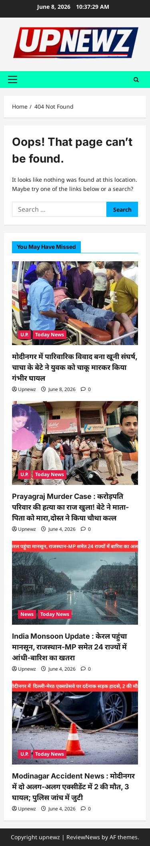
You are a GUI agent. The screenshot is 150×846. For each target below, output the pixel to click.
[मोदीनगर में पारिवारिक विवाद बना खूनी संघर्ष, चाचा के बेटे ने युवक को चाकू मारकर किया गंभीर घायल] (75, 303)
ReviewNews (83, 837)
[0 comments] (86, 389)
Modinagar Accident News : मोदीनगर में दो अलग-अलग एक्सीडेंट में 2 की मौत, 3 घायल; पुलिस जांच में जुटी (73, 787)
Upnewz (27, 389)
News (27, 614)
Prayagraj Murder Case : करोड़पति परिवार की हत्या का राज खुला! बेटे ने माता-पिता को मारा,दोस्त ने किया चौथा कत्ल (70, 507)
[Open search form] (136, 79)
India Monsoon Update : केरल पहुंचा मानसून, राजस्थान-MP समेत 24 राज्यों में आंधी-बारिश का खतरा (69, 647)
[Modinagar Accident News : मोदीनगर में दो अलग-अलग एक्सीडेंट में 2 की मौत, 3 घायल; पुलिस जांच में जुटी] (75, 723)
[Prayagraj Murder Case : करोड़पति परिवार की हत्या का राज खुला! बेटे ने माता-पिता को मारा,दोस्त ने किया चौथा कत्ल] (75, 443)
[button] (12, 79)
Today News (49, 334)
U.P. (24, 334)
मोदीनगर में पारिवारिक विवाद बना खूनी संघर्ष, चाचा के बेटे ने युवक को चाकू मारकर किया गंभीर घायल (74, 367)
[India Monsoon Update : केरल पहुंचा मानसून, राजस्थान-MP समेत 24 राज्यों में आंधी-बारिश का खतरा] (75, 583)
